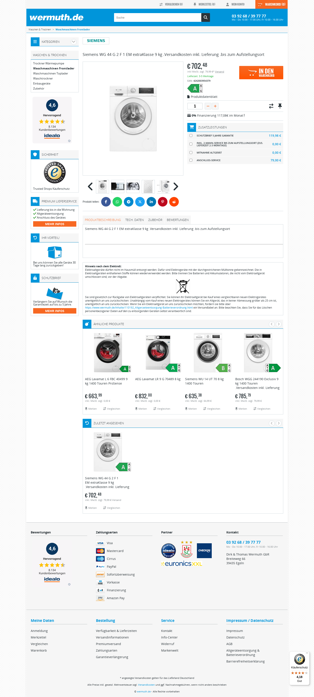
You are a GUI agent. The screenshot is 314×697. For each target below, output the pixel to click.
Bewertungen (178, 220)
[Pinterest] (162, 202)
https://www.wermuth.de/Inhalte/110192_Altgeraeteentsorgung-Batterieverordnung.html (139, 307)
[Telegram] (128, 202)
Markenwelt (169, 650)
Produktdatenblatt (202, 97)
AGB (229, 644)
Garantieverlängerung (112, 657)
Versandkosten (146, 684)
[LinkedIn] (151, 202)
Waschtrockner (43, 78)
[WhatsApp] (117, 202)
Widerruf (167, 644)
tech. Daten (134, 220)
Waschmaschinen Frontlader (53, 68)
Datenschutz (235, 637)
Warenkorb (39, 650)
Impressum (234, 631)
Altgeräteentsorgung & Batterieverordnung (242, 652)
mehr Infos (54, 224)
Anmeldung (39, 631)
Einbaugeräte (41, 83)
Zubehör (155, 220)
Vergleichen (39, 644)
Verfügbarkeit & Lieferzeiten (116, 631)
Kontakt (166, 631)
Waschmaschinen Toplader (50, 73)
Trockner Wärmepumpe (48, 63)
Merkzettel (38, 637)
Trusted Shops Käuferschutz (51, 189)
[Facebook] (106, 202)
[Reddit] (174, 202)
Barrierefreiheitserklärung (245, 661)
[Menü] (307, 654)
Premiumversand (108, 644)
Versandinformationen (112, 637)
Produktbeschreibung (103, 220)
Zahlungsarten (106, 650)
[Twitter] (140, 202)
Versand (219, 71)
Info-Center (169, 637)
